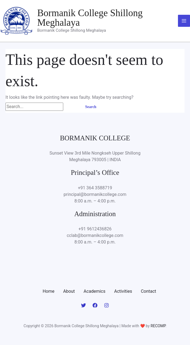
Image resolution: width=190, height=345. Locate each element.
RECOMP (158, 326)
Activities (123, 291)
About (69, 291)
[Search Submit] (70, 107)
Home (48, 291)
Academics (94, 291)
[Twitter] (83, 305)
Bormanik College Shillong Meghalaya (90, 18)
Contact (148, 291)
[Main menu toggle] (184, 21)
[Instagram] (106, 305)
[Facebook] (95, 305)
